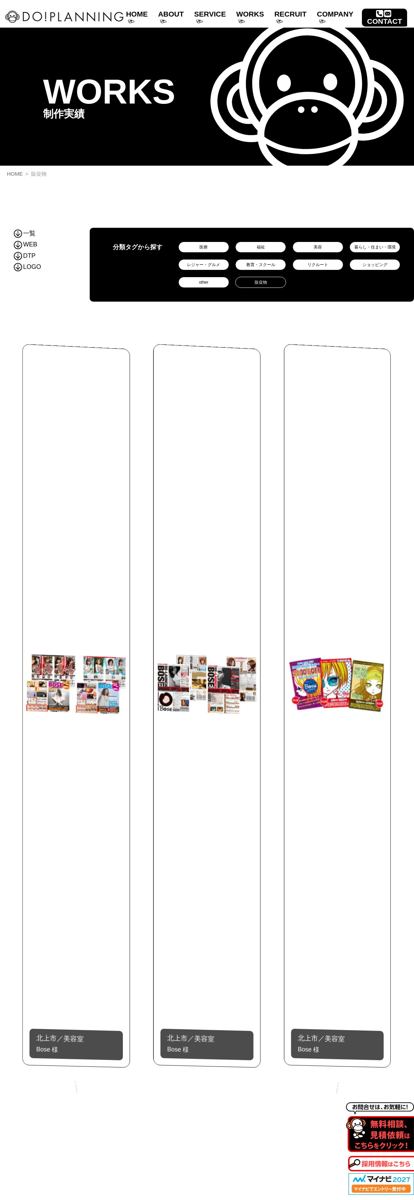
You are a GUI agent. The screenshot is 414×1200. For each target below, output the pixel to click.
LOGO (27, 266)
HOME (15, 174)
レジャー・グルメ (203, 264)
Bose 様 (76, 1042)
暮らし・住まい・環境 (375, 247)
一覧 (25, 233)
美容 (318, 247)
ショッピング (375, 264)
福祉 (261, 247)
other (203, 282)
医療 (203, 247)
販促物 (261, 282)
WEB (25, 244)
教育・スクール (260, 264)
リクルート (317, 264)
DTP (25, 255)
